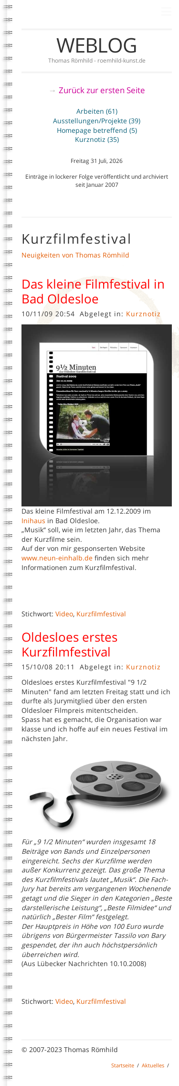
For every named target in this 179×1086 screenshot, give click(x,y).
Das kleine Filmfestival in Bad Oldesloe (93, 291)
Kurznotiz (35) (97, 139)
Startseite (122, 1065)
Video (64, 613)
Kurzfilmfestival (101, 613)
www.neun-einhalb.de (57, 557)
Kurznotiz (143, 313)
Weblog (96, 44)
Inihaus (33, 520)
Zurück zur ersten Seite (102, 90)
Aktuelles (153, 1065)
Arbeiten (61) (96, 111)
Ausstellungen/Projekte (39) (96, 120)
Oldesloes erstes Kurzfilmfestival (69, 644)
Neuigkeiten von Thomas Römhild (75, 254)
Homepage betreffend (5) (97, 130)
